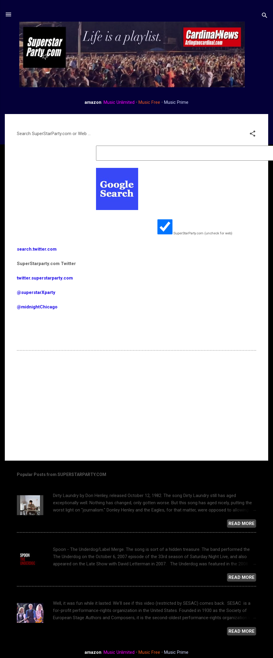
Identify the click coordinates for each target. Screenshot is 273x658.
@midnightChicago (37, 307)
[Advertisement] (127, 405)
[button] (252, 134)
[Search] (264, 16)
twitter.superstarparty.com (45, 278)
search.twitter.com (37, 249)
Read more (241, 523)
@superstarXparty (36, 292)
